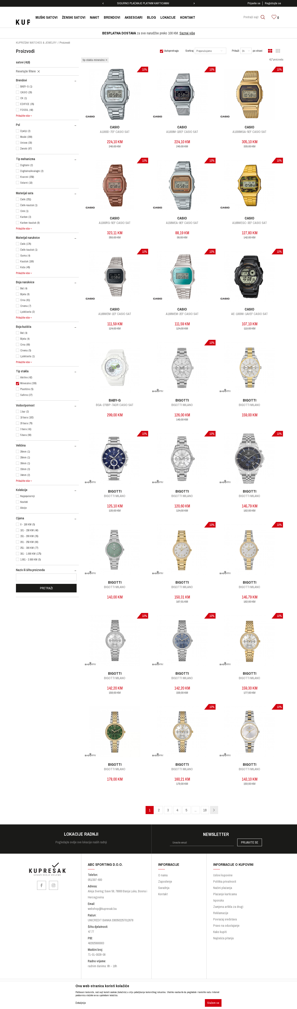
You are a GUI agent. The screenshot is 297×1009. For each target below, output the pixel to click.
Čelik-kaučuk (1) (28, 205)
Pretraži (46, 588)
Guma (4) (25, 255)
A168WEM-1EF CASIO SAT (114, 314)
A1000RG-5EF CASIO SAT (115, 223)
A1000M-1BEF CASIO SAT (182, 132)
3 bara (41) (25, 429)
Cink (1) (24, 211)
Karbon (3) (25, 217)
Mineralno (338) (28, 383)
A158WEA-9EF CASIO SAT (182, 223)
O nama (163, 875)
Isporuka (218, 900)
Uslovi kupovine (223, 875)
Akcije (23, 508)
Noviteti (24, 502)
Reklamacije (220, 913)
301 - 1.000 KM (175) (30, 554)
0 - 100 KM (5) (27, 524)
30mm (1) (25, 463)
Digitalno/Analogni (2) (31, 171)
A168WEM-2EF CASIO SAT (182, 314)
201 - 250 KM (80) (29, 542)
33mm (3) (25, 469)
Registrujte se (273, 3)
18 (205, 810)
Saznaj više (187, 33)
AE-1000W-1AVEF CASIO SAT (249, 314)
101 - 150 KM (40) (29, 530)
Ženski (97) (26, 148)
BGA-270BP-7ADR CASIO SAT (114, 405)
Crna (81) (25, 300)
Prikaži (235, 51)
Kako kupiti (220, 932)
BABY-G (115, 400)
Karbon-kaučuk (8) (30, 223)
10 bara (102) (26, 417)
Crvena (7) (25, 306)
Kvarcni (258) (27, 177)
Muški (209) (26, 137)
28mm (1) (25, 457)
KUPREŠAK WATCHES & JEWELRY (36, 43)
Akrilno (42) (26, 377)
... (196, 810)
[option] (148, 3)
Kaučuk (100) (27, 261)
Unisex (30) (26, 143)
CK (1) (23, 98)
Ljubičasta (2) (27, 312)
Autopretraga (171, 51)
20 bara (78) (26, 423)
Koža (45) (25, 267)
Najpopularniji (27, 496)
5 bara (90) (25, 435)
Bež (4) (23, 288)
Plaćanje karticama (225, 894)
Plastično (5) (26, 389)
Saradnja (163, 888)
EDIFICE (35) (27, 104)
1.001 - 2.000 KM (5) (30, 559)
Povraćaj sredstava (225, 919)
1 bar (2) (24, 411)
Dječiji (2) (25, 131)
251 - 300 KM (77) (29, 548)
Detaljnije (80, 1003)
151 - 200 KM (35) (29, 536)
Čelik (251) (25, 199)
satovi (23, 62)
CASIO (115, 127)
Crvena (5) (25, 350)
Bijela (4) (24, 339)
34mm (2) (25, 475)
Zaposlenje (165, 882)
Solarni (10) (26, 183)
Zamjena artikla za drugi (228, 907)
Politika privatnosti (224, 882)
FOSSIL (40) (26, 110)
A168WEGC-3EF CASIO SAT (249, 223)
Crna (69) (25, 344)
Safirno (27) (26, 395)
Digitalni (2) (26, 165)
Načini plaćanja (222, 888)
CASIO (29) (26, 92)
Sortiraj (189, 51)
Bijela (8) (24, 294)
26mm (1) (25, 451)
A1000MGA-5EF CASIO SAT (249, 132)
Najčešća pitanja (223, 938)
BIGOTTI (182, 400)
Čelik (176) (25, 244)
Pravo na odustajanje (226, 926)
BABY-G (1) (26, 86)
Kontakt (163, 894)
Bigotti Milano (182, 405)
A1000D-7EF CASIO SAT (115, 132)
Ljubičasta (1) (27, 356)
